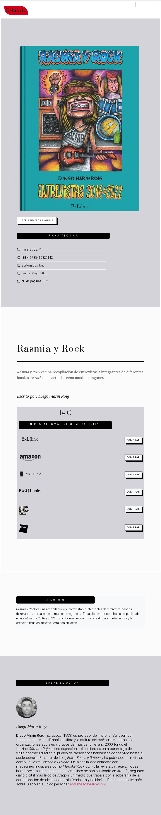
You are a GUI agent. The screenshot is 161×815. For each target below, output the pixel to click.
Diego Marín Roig (31, 726)
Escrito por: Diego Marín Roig (43, 396)
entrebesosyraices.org (88, 784)
